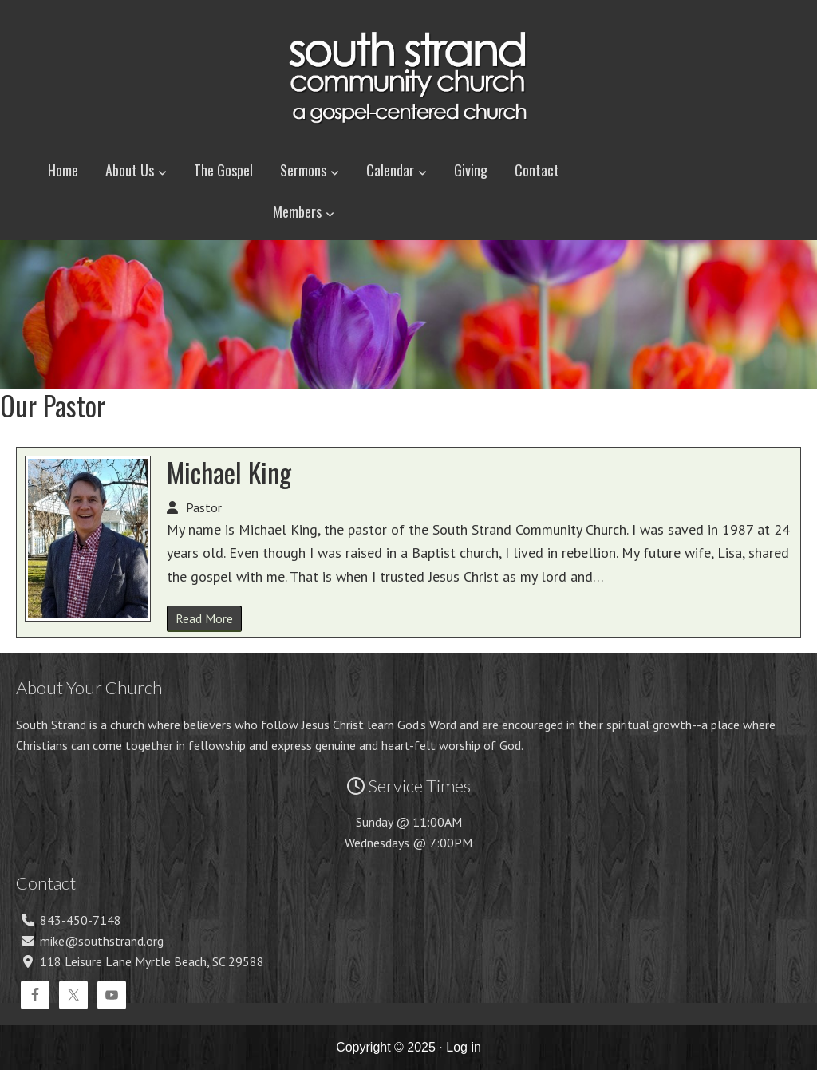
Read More (204, 618)
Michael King (229, 472)
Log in (463, 1047)
